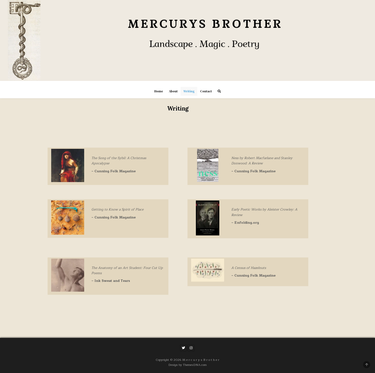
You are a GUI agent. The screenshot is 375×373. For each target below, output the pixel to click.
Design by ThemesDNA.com (187, 364)
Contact (206, 91)
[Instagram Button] (191, 348)
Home (158, 91)
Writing (188, 91)
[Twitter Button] (183, 348)
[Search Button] (219, 91)
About (173, 91)
